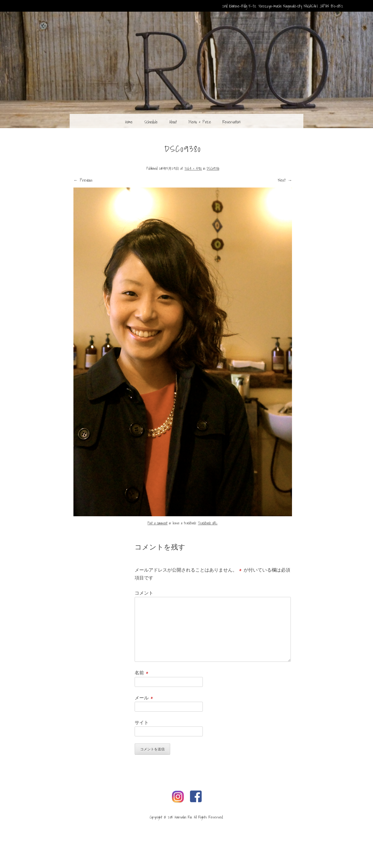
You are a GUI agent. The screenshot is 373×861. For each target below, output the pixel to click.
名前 (141, 672)
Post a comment (157, 523)
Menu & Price (200, 121)
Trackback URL (207, 523)
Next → (285, 179)
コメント (144, 593)
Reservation (231, 121)
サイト (142, 722)
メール (144, 697)
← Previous (82, 179)
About (173, 121)
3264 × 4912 (193, 168)
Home (129, 121)
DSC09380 (213, 168)
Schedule (151, 121)
